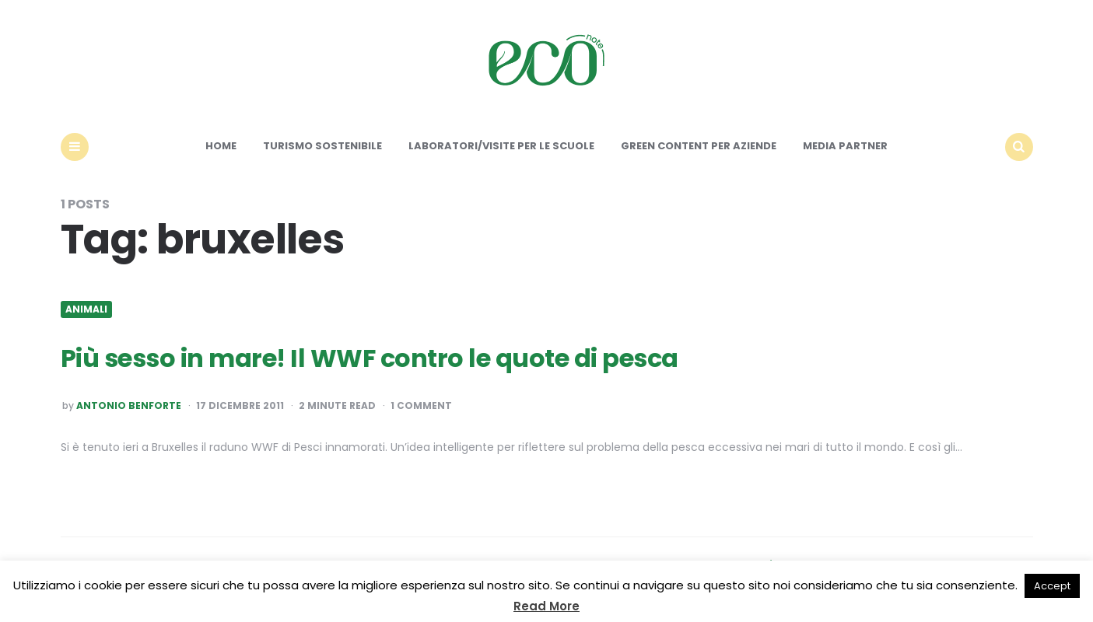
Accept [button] (1052, 585)
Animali (86, 309)
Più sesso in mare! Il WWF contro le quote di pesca (369, 358)
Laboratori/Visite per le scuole (501, 145)
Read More (546, 606)
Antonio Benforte (128, 405)
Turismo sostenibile (322, 145)
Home (220, 145)
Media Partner (845, 145)
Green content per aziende (698, 145)
